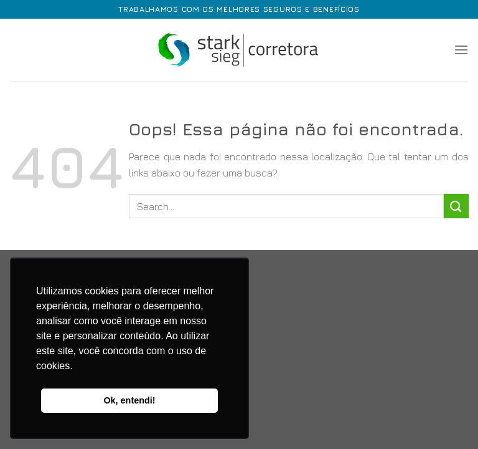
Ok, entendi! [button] (129, 400)
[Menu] (461, 49)
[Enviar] (456, 206)
